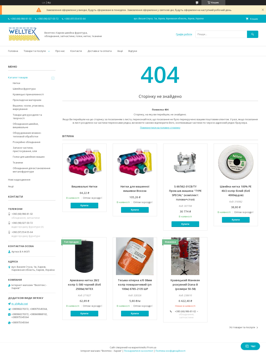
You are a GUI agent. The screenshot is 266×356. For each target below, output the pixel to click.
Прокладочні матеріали (27, 100)
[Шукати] (252, 34)
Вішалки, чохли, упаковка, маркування (28, 107)
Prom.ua (151, 347)
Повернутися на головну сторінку (160, 127)
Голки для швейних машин (29, 156)
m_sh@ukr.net (19, 303)
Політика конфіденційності (170, 350)
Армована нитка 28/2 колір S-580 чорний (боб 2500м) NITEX (84, 284)
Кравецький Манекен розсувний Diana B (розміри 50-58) (185, 284)
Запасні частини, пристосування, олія (25, 149)
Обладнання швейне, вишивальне (26, 125)
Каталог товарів (18, 77)
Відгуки (132, 51)
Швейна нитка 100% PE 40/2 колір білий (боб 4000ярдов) (236, 191)
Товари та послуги (35, 51)
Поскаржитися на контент (138, 350)
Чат (250, 346)
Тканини (18, 162)
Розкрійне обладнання (26, 142)
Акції (120, 51)
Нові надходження (19, 179)
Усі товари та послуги (242, 327)
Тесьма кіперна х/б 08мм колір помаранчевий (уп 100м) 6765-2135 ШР (135, 284)
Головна (13, 51)
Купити (84, 205)
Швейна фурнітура (24, 88)
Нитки (16, 83)
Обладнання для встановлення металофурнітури (31, 169)
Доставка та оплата (100, 51)
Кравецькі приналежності (28, 94)
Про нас (60, 51)
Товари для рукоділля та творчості (27, 116)
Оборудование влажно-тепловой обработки (27, 134)
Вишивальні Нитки (84, 186)
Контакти (76, 51)
